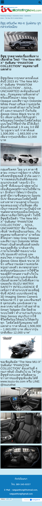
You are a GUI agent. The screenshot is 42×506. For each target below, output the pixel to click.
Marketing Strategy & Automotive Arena (11, 16)
